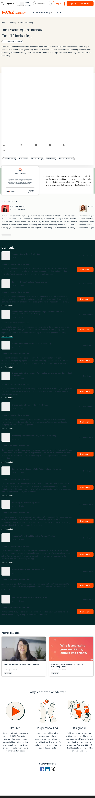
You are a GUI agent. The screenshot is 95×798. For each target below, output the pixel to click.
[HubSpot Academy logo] (13, 12)
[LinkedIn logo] (48, 769)
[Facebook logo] (42, 769)
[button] (47, 255)
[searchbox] (42, 3)
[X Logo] (53, 769)
